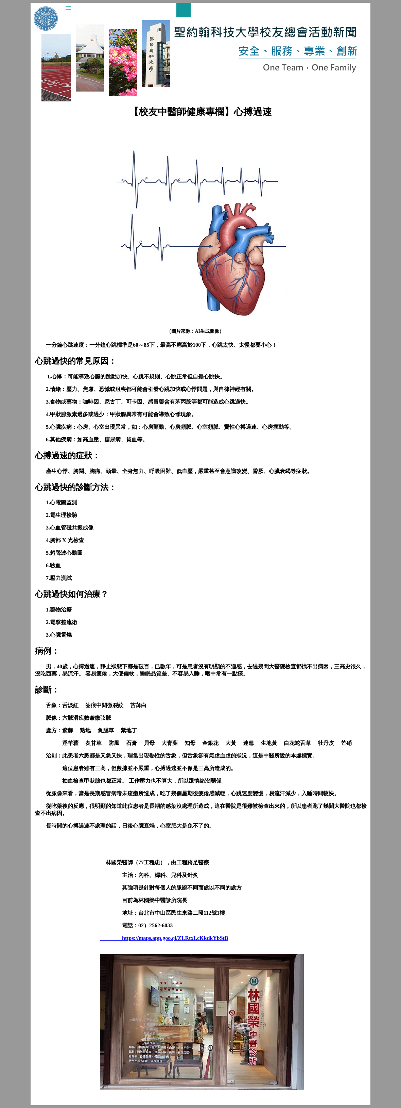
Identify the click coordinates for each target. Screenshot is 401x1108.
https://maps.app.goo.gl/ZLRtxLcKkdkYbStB (164, 938)
